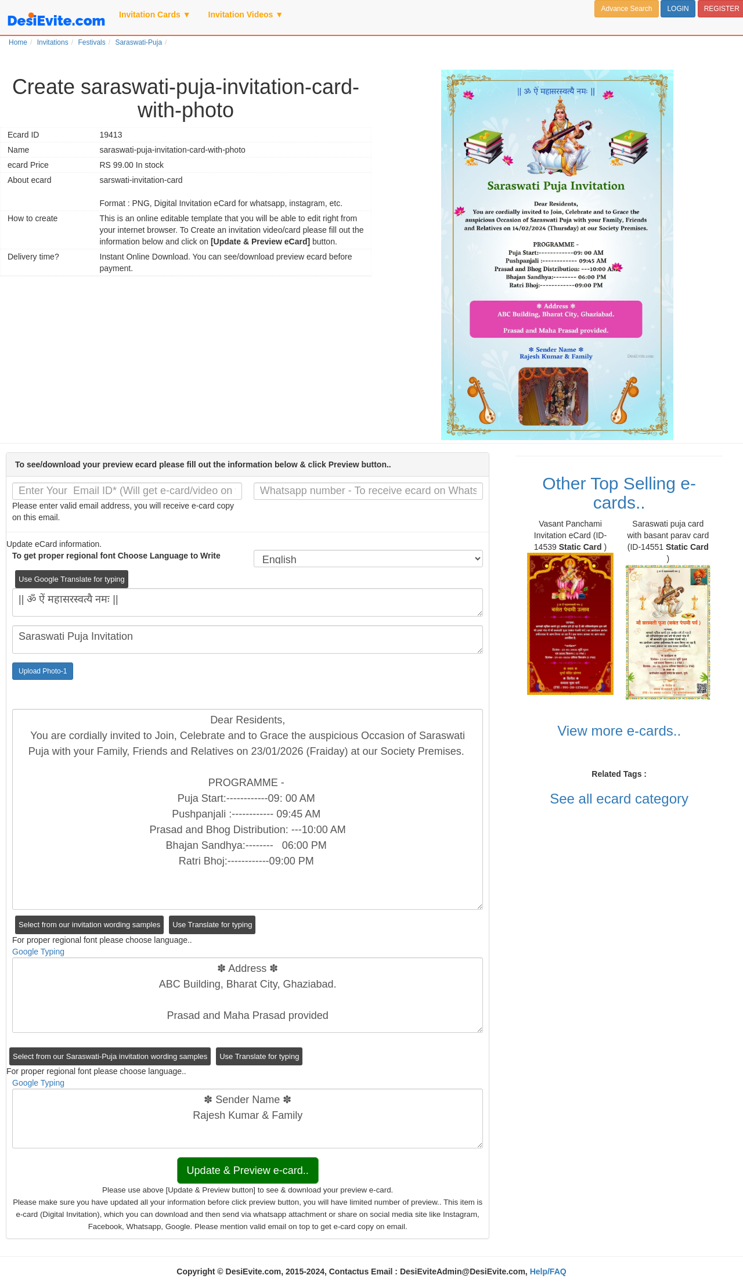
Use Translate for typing (212, 924)
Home (18, 42)
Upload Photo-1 (43, 671)
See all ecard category (619, 798)
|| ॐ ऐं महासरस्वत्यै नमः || (247, 602)
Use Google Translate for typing (72, 579)
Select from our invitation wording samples (89, 924)
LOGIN (677, 9)
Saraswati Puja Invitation (247, 639)
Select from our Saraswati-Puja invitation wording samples (110, 1056)
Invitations (52, 42)
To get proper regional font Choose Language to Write (116, 555)
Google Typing (38, 951)
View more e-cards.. (619, 731)
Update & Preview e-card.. (248, 1170)
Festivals (91, 42)
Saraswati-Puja (138, 42)
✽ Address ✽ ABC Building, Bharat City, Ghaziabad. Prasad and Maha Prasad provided (247, 995)
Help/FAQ (548, 1271)
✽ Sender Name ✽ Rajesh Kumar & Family (247, 1118)
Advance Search (626, 9)
